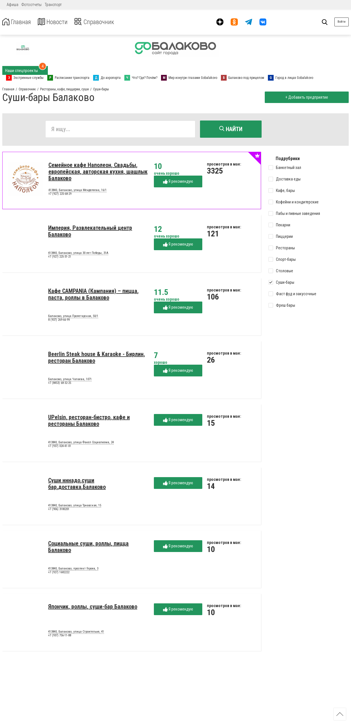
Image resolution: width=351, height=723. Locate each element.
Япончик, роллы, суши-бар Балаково (92, 607)
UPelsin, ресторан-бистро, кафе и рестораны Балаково (89, 421)
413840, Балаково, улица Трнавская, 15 (74, 506)
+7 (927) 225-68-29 (59, 195)
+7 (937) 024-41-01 (59, 447)
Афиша (12, 4)
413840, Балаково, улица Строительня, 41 (76, 632)
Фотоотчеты (31, 4)
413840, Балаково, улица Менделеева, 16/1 (77, 191)
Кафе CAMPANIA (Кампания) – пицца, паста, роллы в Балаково (93, 295)
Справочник (101, 22)
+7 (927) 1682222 (58, 573)
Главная (18, 22)
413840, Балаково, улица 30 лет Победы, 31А (78, 254)
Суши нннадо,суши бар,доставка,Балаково (77, 484)
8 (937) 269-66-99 (59, 321)
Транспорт (53, 4)
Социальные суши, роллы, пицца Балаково (88, 547)
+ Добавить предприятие (305, 97)
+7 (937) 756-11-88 (59, 636)
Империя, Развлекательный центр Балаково (90, 232)
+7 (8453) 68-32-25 (59, 384)
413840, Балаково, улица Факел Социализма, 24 (81, 443)
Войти (342, 22)
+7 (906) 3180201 (58, 510)
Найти (230, 129)
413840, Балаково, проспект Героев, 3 (73, 569)
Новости (57, 22)
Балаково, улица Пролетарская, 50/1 (73, 317)
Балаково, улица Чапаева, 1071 (70, 380)
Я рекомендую (178, 182)
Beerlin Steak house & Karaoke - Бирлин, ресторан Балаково (96, 358)
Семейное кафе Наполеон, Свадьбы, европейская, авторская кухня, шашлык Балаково (98, 172)
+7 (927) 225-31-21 (59, 258)
